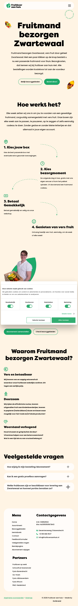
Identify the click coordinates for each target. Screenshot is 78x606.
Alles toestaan (63, 320)
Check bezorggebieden (45, 332)
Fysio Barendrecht (19, 571)
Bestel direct (52, 82)
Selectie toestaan (38, 320)
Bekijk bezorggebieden (30, 82)
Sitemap (28, 598)
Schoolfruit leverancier (21, 568)
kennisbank (16, 532)
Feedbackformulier (20, 539)
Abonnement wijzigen (21, 550)
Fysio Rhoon (17, 582)
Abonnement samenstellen (17, 332)
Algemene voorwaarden (14, 598)
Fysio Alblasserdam (20, 578)
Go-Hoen (16, 575)
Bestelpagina (17, 546)
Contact (15, 536)
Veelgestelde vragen (20, 543)
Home (14, 522)
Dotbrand (57, 601)
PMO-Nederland (19, 585)
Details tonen (67, 314)
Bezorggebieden (18, 529)
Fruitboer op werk (19, 564)
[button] (69, 5)
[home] (14, 5)
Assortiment (17, 525)
